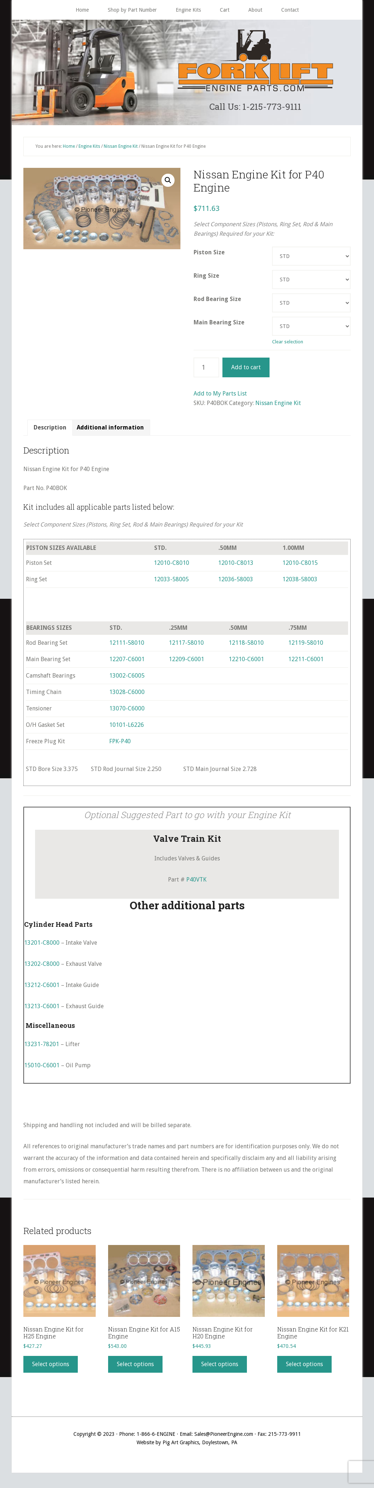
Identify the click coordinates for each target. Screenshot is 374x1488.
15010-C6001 (42, 1068)
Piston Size (209, 256)
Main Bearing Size (219, 326)
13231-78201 (41, 1047)
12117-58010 (186, 646)
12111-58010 (126, 646)
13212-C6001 (42, 988)
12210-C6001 (246, 662)
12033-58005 (171, 582)
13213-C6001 (42, 1009)
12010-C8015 (300, 566)
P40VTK (196, 882)
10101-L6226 (126, 728)
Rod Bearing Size (217, 302)
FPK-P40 (120, 744)
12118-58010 (246, 646)
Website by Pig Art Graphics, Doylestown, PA (187, 1446)
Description (50, 431)
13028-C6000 (127, 695)
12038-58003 (299, 582)
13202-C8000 (42, 967)
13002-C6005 (127, 679)
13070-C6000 (127, 712)
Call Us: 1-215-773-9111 (255, 108)
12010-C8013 (235, 566)
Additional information (110, 431)
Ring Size (206, 279)
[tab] (50, 431)
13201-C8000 (42, 946)
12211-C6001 (306, 662)
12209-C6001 (186, 662)
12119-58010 (305, 646)
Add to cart (246, 370)
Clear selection (287, 345)
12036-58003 (235, 582)
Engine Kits (89, 149)
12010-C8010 (171, 566)
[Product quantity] (206, 371)
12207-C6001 (127, 662)
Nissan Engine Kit (121, 149)
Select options (50, 1367)
